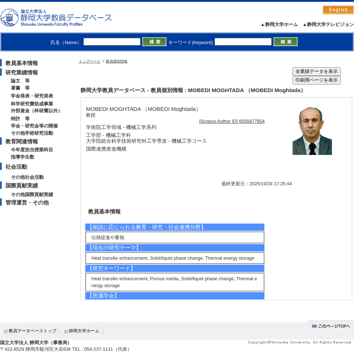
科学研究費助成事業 (32, 104)
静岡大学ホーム (84, 330)
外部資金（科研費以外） (36, 110)
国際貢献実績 (21, 185)
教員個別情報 (117, 61)
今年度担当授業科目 (32, 149)
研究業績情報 (21, 72)
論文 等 (20, 80)
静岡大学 (63, 17)
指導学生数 (22, 157)
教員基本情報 (21, 63)
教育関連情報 (21, 141)
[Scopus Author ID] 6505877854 (232, 121)
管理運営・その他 (27, 202)
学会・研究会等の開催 (34, 126)
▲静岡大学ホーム (279, 24)
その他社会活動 (27, 177)
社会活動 (16, 167)
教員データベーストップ (32, 330)
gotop (331, 325)
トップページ (89, 61)
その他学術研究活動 (32, 133)
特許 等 (20, 118)
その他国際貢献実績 (32, 194)
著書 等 (20, 88)
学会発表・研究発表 (32, 96)
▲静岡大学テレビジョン (328, 24)
